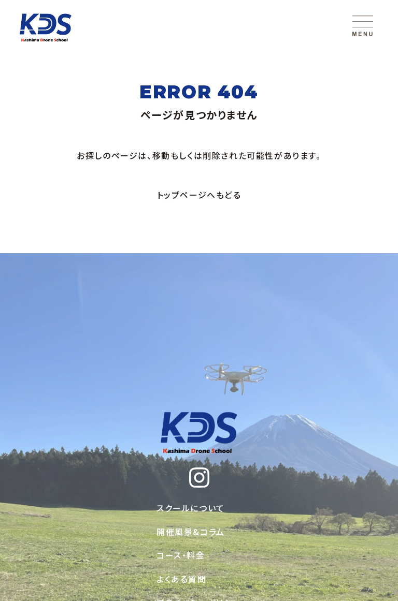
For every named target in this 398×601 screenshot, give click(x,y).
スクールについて (191, 508)
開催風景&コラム (191, 531)
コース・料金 (181, 555)
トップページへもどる (199, 194)
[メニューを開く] (362, 25)
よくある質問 (182, 579)
